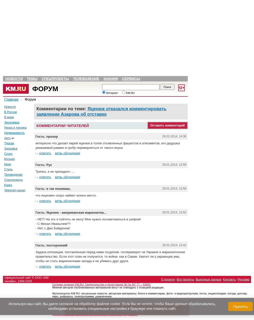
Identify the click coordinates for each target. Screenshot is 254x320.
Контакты (229, 279)
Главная (11, 99)
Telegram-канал (15, 190)
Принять (240, 306)
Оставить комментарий (167, 125)
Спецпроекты (55, 79)
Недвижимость (14, 133)
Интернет (110, 92)
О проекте (168, 279)
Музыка (9, 159)
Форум (45, 89)
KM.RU (128, 92)
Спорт (8, 154)
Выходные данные (208, 279)
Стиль (8, 169)
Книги (8, 185)
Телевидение (86, 79)
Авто (7, 138)
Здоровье (11, 148)
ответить (45, 153)
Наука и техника (15, 127)
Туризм (9, 143)
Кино (7, 164)
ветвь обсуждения (67, 153)
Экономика (11, 122)
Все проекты (185, 279)
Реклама (244, 279)
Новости (14, 79)
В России (10, 112)
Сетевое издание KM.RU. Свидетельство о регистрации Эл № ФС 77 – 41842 (101, 284)
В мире (9, 117)
